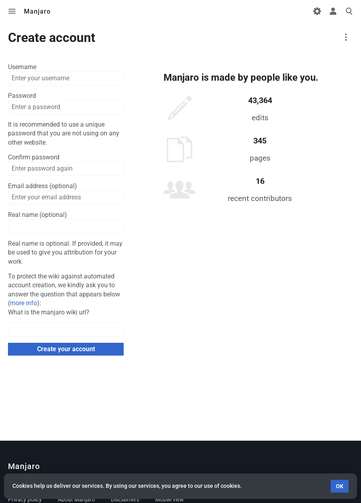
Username (22, 67)
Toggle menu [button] (12, 11)
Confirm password (33, 157)
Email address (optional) (42, 186)
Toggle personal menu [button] (333, 11)
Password (22, 95)
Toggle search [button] (349, 11)
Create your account (66, 349)
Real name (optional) (37, 215)
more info (23, 303)
